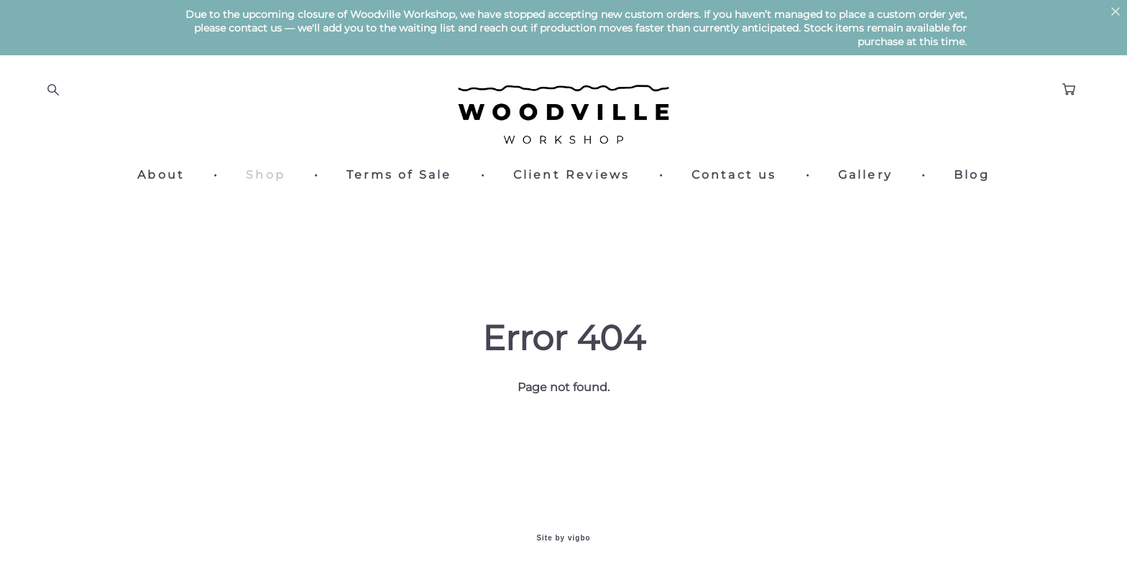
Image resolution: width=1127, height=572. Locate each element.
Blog (972, 175)
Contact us (734, 175)
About (161, 175)
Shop (265, 175)
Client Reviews (571, 175)
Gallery (865, 175)
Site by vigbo (563, 538)
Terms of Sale (399, 175)
